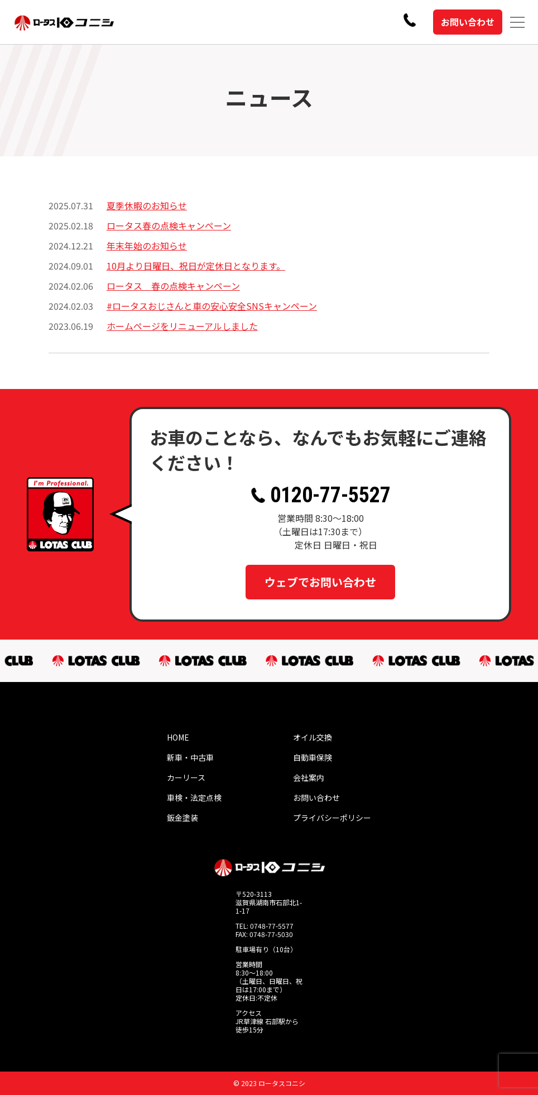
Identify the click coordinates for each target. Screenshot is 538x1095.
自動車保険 (312, 757)
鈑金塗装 (182, 817)
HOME (178, 737)
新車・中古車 (190, 757)
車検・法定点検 (194, 797)
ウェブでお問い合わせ (320, 582)
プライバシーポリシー (332, 817)
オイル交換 (312, 737)
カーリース (186, 777)
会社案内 (308, 777)
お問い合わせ (467, 21)
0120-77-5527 (321, 495)
